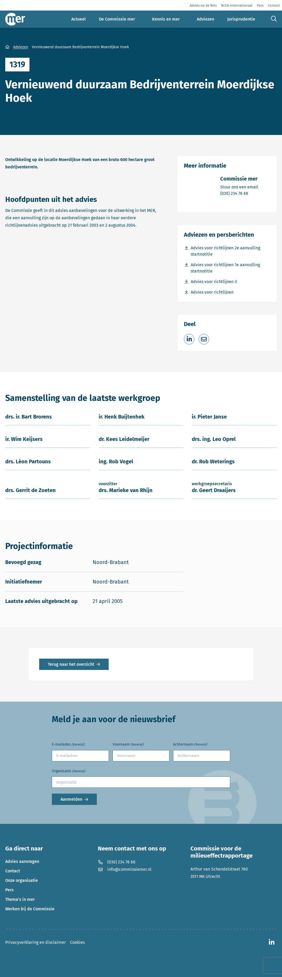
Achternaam (190, 744)
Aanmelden (71, 799)
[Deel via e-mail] (204, 339)
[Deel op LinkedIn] (189, 339)
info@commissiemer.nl (125, 869)
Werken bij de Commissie (29, 908)
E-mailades (68, 744)
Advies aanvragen (22, 861)
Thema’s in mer (20, 899)
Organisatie (68, 771)
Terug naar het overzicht (71, 664)
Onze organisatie (21, 880)
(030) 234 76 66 (239, 193)
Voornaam (128, 744)
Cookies (77, 942)
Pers (9, 889)
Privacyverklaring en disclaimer (35, 942)
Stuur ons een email (239, 186)
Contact (12, 870)
